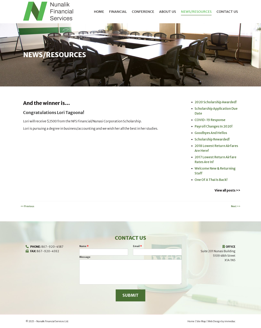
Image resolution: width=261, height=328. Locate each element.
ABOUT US (167, 11)
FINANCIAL (118, 11)
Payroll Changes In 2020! (213, 126)
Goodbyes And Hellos (211, 133)
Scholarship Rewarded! (212, 139)
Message (84, 257)
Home (99, 11)
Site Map (201, 321)
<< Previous (27, 206)
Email (136, 246)
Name (82, 246)
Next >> (235, 206)
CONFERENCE (143, 11)
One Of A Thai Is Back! (211, 180)
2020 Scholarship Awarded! (216, 102)
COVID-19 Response (210, 120)
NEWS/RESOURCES (196, 11)
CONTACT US (227, 11)
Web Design (214, 321)
